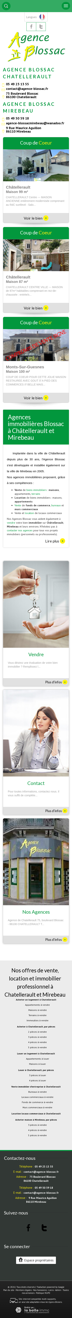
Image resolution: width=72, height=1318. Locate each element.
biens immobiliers (36, 490)
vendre (11, 522)
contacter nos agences (20, 530)
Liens (51, 1290)
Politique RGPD (43, 1293)
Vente (18, 505)
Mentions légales (24, 1290)
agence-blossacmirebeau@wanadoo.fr (35, 123)
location (29, 513)
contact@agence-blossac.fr (27, 88)
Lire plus (55, 541)
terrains (36, 494)
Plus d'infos (56, 682)
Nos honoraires (40, 1290)
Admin (58, 1290)
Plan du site (8, 1290)
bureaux (56, 505)
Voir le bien (36, 218)
